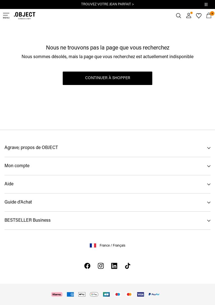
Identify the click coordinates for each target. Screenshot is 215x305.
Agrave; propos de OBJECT (31, 148)
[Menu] (6, 16)
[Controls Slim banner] (206, 4)
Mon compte (16, 166)
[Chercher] (179, 16)
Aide (8, 184)
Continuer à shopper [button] (107, 78)
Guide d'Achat (18, 202)
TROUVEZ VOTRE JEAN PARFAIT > (107, 4)
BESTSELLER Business (27, 220)
